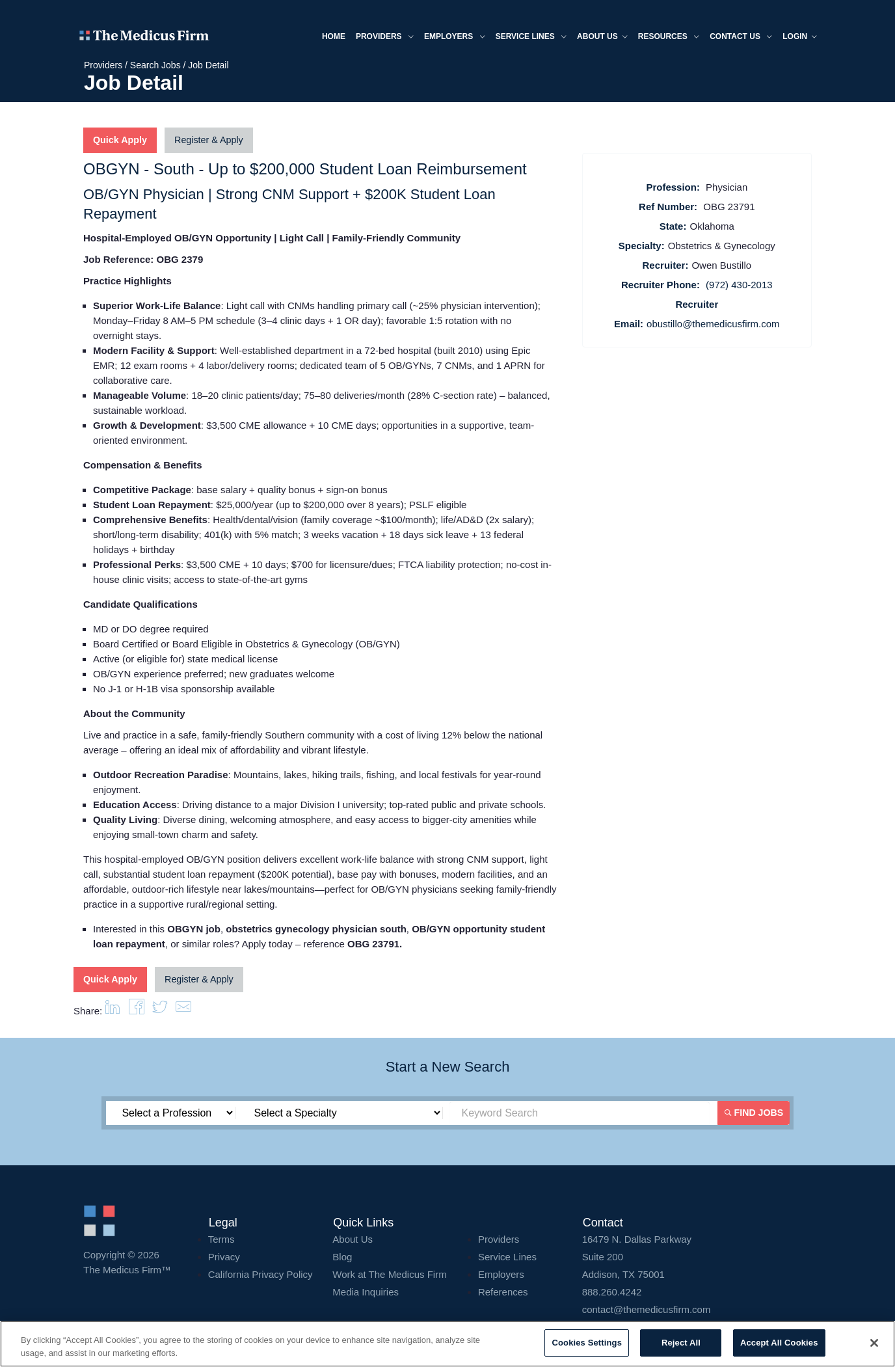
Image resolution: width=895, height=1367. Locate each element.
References (503, 1289)
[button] (183, 1008)
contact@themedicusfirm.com (646, 1307)
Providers (381, 38)
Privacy (224, 1254)
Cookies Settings (587, 1342)
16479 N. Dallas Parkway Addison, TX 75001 (697, 1255)
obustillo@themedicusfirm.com (713, 323)
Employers (450, 38)
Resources (664, 38)
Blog (342, 1254)
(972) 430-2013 (739, 284)
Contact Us (737, 38)
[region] (447, 1344)
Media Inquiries (365, 1289)
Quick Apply (119, 140)
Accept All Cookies (779, 1342)
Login (796, 38)
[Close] (874, 1343)
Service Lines (526, 38)
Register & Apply (207, 140)
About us (598, 38)
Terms (221, 1237)
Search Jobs (155, 65)
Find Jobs (755, 1110)
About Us (352, 1237)
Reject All (681, 1342)
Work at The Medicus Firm (389, 1272)
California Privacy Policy (260, 1272)
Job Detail (208, 65)
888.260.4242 (612, 1289)
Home (329, 37)
